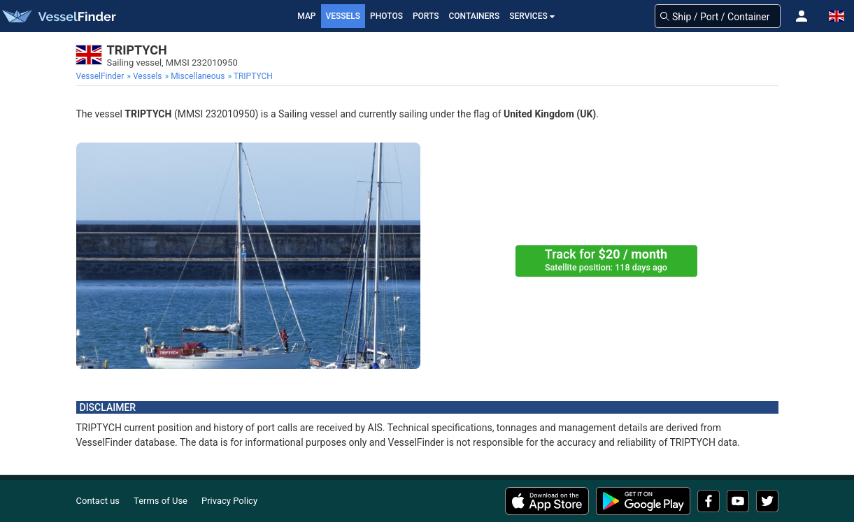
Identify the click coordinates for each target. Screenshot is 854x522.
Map (306, 16)
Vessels (343, 16)
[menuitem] (101, 76)
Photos (386, 16)
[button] (801, 16)
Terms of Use (160, 500)
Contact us (98, 500)
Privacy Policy (229, 500)
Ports (426, 16)
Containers (474, 16)
